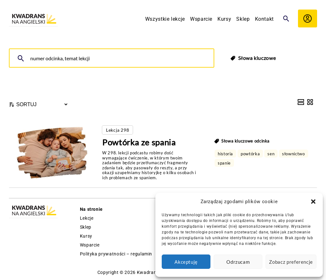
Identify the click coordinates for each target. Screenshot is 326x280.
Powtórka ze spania (139, 142)
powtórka (250, 153)
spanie (224, 163)
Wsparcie (201, 19)
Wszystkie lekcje (165, 19)
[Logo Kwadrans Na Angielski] (33, 19)
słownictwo (293, 153)
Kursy (224, 19)
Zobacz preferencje (291, 262)
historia (225, 153)
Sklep (243, 19)
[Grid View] (310, 102)
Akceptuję (186, 262)
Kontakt (264, 19)
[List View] (301, 102)
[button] (313, 201)
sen (270, 153)
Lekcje (87, 218)
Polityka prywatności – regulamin (116, 253)
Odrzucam (238, 262)
